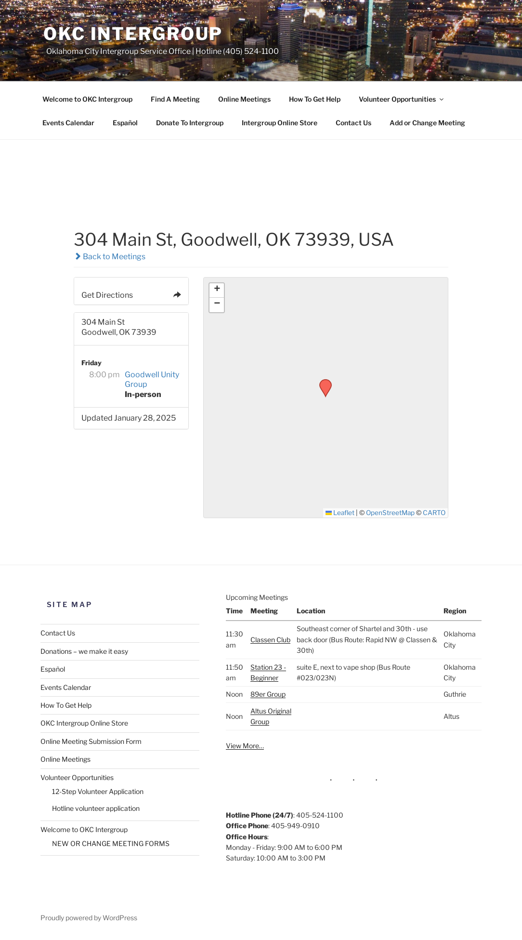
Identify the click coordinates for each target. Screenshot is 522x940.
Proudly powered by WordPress (88, 918)
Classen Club (270, 639)
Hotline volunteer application (96, 808)
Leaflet (340, 512)
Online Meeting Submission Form (91, 741)
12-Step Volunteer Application (98, 791)
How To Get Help (314, 99)
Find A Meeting (175, 99)
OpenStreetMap (390, 512)
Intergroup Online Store (279, 123)
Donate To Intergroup (189, 123)
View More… (245, 745)
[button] (322, 382)
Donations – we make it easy (84, 651)
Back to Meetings (109, 256)
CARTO (434, 512)
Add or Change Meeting (427, 123)
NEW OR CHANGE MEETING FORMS (111, 843)
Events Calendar (68, 123)
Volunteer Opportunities (402, 99)
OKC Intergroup (133, 33)
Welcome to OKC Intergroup (87, 99)
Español (125, 123)
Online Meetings (244, 99)
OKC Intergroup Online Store (84, 723)
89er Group (268, 694)
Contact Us (353, 123)
